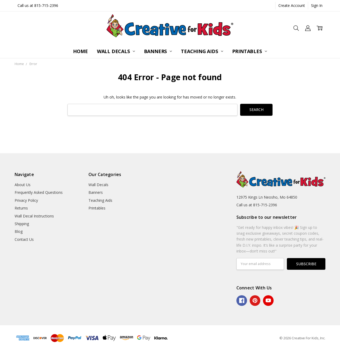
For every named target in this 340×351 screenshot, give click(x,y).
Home (80, 51)
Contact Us (24, 239)
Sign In (316, 5)
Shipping (22, 223)
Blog (19, 231)
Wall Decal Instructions (34, 216)
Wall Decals (116, 51)
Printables (249, 51)
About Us (23, 184)
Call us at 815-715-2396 (38, 5)
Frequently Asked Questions (39, 192)
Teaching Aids (202, 51)
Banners (158, 51)
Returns (21, 208)
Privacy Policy (26, 200)
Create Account (291, 5)
